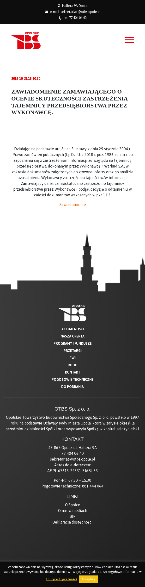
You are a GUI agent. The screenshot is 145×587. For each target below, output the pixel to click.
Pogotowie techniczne (73, 379)
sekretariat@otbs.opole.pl (81, 12)
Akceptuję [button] (88, 579)
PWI (72, 358)
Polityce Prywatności (61, 579)
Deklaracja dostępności (72, 522)
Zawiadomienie (72, 204)
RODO (73, 365)
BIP (73, 516)
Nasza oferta (72, 336)
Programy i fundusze (73, 343)
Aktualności (72, 329)
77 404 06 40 (77, 18)
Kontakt (72, 372)
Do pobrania (72, 387)
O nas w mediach (72, 510)
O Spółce (72, 505)
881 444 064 (92, 486)
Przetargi (73, 351)
